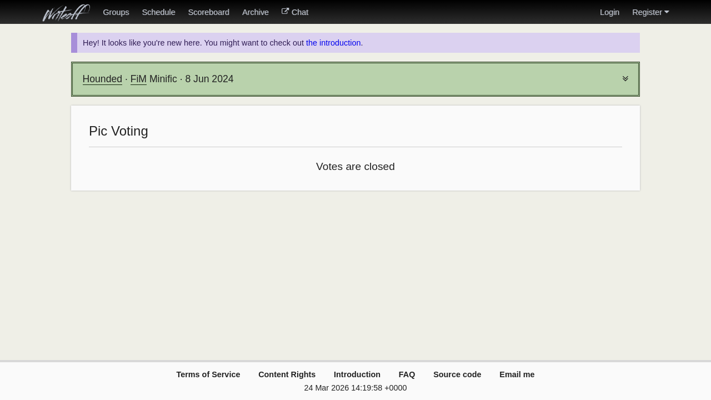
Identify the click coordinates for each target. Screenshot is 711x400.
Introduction (357, 374)
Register (650, 12)
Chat (295, 12)
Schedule (158, 12)
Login (609, 12)
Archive (255, 12)
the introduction (333, 42)
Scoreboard (208, 12)
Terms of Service (208, 374)
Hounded (102, 78)
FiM (139, 78)
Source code (457, 374)
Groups (116, 12)
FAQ (407, 374)
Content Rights (287, 374)
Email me (516, 374)
